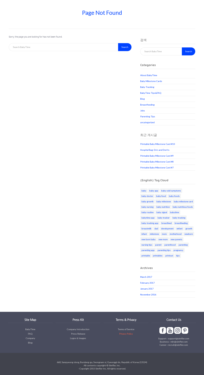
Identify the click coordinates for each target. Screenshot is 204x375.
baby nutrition (163, 207)
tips (178, 255)
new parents (176, 239)
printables (157, 255)
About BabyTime (148, 75)
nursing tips (147, 245)
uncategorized (147, 122)
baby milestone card (183, 201)
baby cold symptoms (171, 190)
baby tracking (179, 217)
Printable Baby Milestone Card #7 (157, 167)
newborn (189, 234)
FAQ (30, 333)
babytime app (148, 217)
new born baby (149, 239)
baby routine (147, 212)
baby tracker (164, 217)
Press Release (78, 333)
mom (164, 234)
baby (144, 190)
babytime (174, 212)
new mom (163, 239)
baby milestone (164, 201)
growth (189, 228)
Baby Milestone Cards (151, 81)
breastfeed (166, 223)
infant (144, 234)
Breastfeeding (147, 104)
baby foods (174, 196)
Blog (142, 98)
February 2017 (147, 282)
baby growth (147, 201)
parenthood (170, 245)
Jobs (142, 110)
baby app (153, 190)
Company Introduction (78, 329)
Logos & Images (78, 338)
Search (124, 47)
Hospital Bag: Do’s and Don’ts (154, 150)
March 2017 (146, 277)
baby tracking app (150, 223)
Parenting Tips (147, 116)
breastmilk (146, 228)
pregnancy (178, 250)
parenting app (148, 250)
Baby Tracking (147, 87)
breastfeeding (181, 223)
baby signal (162, 212)
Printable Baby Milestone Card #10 (157, 144)
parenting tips (164, 250)
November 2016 (148, 294)
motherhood (176, 234)
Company (30, 338)
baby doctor (147, 196)
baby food (161, 196)
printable (146, 255)
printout (169, 255)
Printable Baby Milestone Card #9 (157, 155)
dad (156, 228)
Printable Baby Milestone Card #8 (157, 161)
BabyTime (30, 329)
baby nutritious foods (183, 207)
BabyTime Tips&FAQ (150, 93)
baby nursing (147, 207)
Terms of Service (126, 329)
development (167, 228)
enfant (179, 228)
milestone (154, 234)
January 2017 (146, 288)
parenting (183, 245)
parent (158, 245)
